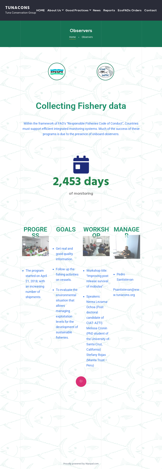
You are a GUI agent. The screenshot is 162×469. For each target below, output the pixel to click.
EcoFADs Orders (130, 10)
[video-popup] (81, 381)
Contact (150, 10)
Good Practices (77, 10)
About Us (55, 10)
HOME (40, 10)
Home (72, 37)
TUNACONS (17, 8)
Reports (109, 10)
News (97, 10)
